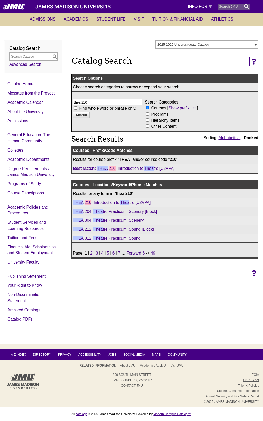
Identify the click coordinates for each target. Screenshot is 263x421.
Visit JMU (177, 365)
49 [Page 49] (153, 253)
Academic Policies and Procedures (27, 210)
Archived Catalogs (23, 310)
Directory (42, 355)
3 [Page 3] (97, 253)
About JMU (127, 365)
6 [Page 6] (113, 253)
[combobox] (206, 44)
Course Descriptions (25, 193)
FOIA (255, 375)
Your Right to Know (24, 285)
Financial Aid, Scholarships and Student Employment (31, 250)
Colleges (15, 150)
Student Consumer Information (238, 391)
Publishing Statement (26, 276)
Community (177, 355)
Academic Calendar (25, 102)
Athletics (222, 19)
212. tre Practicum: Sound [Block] (113, 229)
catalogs (81, 414)
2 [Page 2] (91, 253)
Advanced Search (25, 64)
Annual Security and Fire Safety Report (232, 396)
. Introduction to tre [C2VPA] (124, 168)
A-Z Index (18, 355)
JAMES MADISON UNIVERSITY (236, 402)
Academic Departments (28, 159)
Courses (159, 108)
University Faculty (23, 262)
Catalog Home (20, 84)
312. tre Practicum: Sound (106, 238)
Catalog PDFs (20, 319)
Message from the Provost (31, 93)
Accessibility (89, 355)
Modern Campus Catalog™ (172, 414)
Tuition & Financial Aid (177, 19)
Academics (76, 19)
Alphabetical (229, 138)
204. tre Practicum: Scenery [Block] (115, 211)
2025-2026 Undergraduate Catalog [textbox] (183, 44)
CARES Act (251, 380)
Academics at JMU (153, 365)
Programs (159, 114)
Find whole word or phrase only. (107, 108)
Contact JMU (132, 385)
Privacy (64, 355)
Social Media (134, 355)
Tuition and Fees (22, 238)
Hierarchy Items (165, 120)
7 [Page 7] (119, 253)
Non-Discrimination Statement (24, 297)
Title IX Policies (248, 385)
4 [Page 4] (102, 253)
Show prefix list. (182, 108)
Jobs (112, 355)
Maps (156, 355)
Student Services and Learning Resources (26, 225)
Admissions (42, 19)
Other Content (163, 126)
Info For (200, 6)
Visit (139, 19)
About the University (25, 111)
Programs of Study (24, 184)
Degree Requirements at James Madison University (31, 171)
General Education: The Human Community (28, 138)
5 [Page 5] (108, 253)
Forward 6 (136, 253)
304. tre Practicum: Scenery (108, 220)
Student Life (111, 19)
